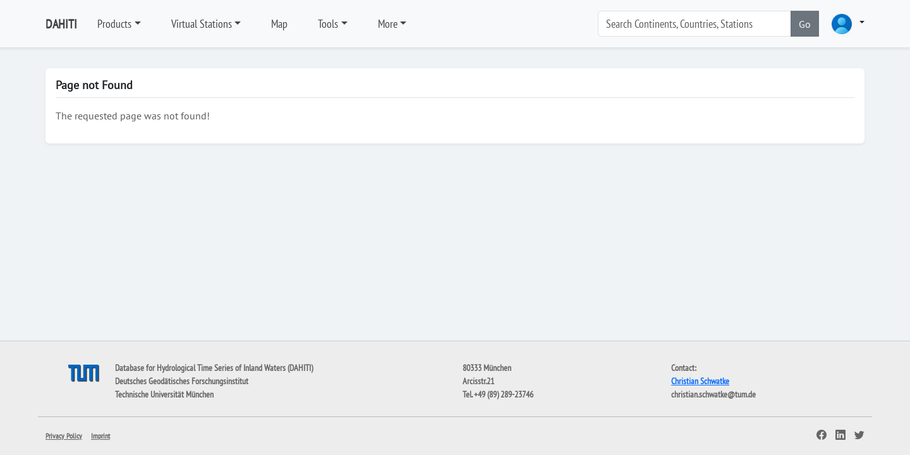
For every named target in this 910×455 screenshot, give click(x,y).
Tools (328, 23)
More (387, 23)
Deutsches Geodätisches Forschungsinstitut (181, 381)
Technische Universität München (164, 394)
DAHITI (61, 24)
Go (805, 24)
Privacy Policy (64, 435)
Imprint (100, 435)
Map (279, 23)
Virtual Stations (201, 23)
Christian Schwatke (700, 381)
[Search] (694, 24)
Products (114, 23)
